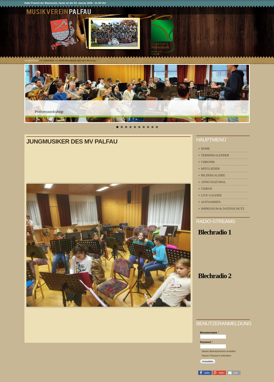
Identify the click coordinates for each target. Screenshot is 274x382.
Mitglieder (210, 168)
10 (157, 127)
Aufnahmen (211, 202)
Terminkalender (215, 155)
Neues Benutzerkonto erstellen (219, 351)
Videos (206, 188)
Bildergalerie (213, 175)
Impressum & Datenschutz (223, 208)
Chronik (208, 162)
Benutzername (209, 332)
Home (205, 148)
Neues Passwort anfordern (216, 355)
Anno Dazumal (213, 182)
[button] (205, 372)
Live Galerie (211, 195)
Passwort (206, 342)
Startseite (31, 60)
